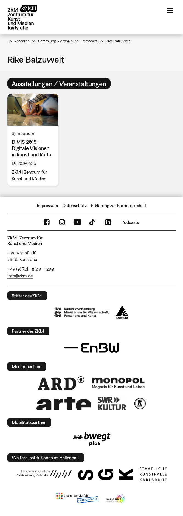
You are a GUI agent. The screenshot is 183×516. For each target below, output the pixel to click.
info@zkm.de (20, 275)
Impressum (47, 205)
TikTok (92, 222)
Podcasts (130, 222)
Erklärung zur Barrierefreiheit (118, 205)
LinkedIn (108, 222)
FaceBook (46, 222)
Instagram (62, 222)
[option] (35, 140)
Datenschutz (75, 205)
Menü (170, 10)
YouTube (77, 222)
